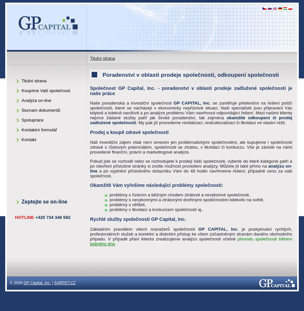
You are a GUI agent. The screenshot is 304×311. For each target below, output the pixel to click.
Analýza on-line (36, 100)
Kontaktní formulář (39, 129)
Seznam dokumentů (41, 110)
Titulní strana (102, 58)
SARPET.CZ (65, 283)
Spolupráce (32, 120)
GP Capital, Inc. (37, 283)
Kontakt (29, 139)
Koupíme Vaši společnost (46, 90)
